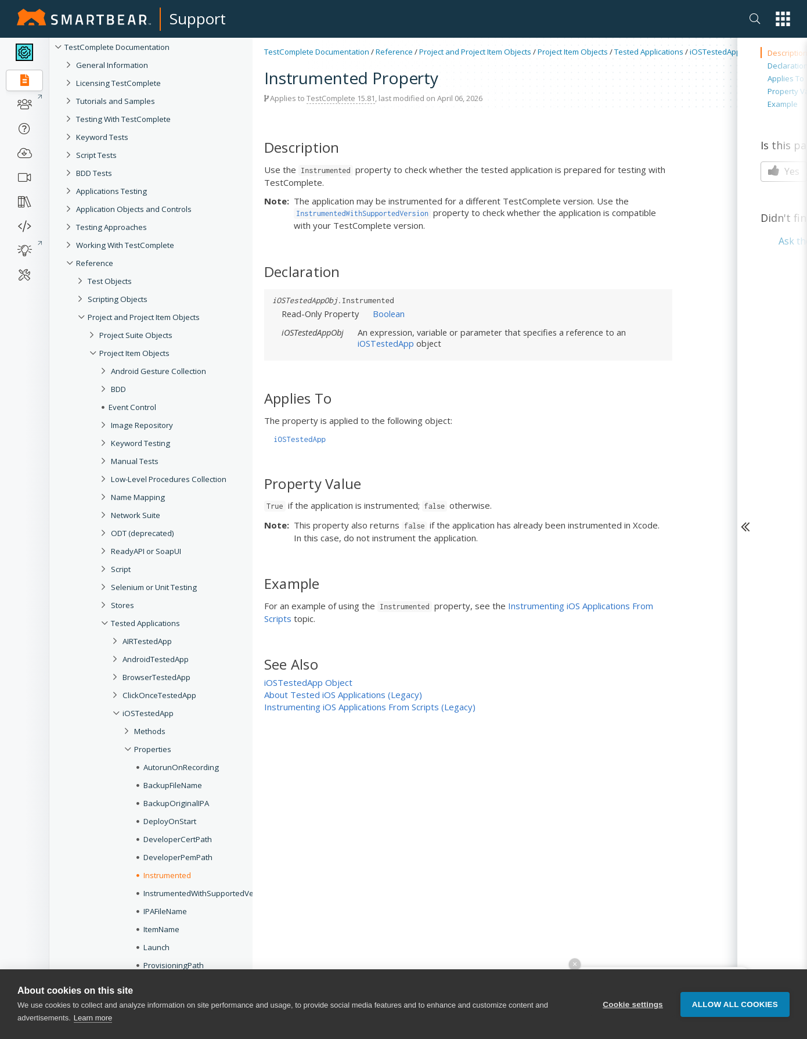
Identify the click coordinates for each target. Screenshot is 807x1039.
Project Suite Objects (135, 335)
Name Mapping (138, 497)
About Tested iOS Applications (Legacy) (343, 694)
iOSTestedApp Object (308, 682)
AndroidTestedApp (156, 659)
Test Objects (110, 281)
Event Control (132, 407)
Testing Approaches (111, 227)
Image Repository (142, 425)
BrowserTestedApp (156, 677)
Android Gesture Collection (158, 371)
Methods (149, 731)
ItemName (161, 929)
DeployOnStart (169, 821)
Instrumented (167, 875)
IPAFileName (165, 911)
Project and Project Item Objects (144, 317)
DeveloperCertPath (177, 839)
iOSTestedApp (148, 713)
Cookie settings (633, 1004)
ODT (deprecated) (142, 533)
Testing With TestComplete (123, 119)
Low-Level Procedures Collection (168, 479)
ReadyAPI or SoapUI (146, 551)
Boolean (389, 313)
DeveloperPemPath (177, 857)
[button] (783, 19)
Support (198, 18)
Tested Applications (145, 623)
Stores (122, 605)
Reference (94, 263)
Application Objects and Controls (134, 209)
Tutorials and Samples (115, 101)
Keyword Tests (102, 137)
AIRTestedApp (147, 641)
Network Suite (135, 515)
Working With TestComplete (125, 245)
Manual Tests (134, 461)
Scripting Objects (117, 299)
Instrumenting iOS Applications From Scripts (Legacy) (369, 707)
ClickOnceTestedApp (159, 695)
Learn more (93, 1017)
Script (121, 569)
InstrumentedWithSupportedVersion (207, 893)
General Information (112, 65)
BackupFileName (172, 785)
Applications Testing (111, 191)
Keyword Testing (140, 443)
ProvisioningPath (173, 965)
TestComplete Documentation (117, 47)
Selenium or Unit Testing (154, 587)
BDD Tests (94, 173)
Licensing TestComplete (118, 83)
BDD (118, 389)
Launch (156, 947)
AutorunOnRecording (181, 767)
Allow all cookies (735, 1004)
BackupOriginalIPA (176, 803)
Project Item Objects (134, 353)
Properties (152, 749)
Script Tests (96, 155)
